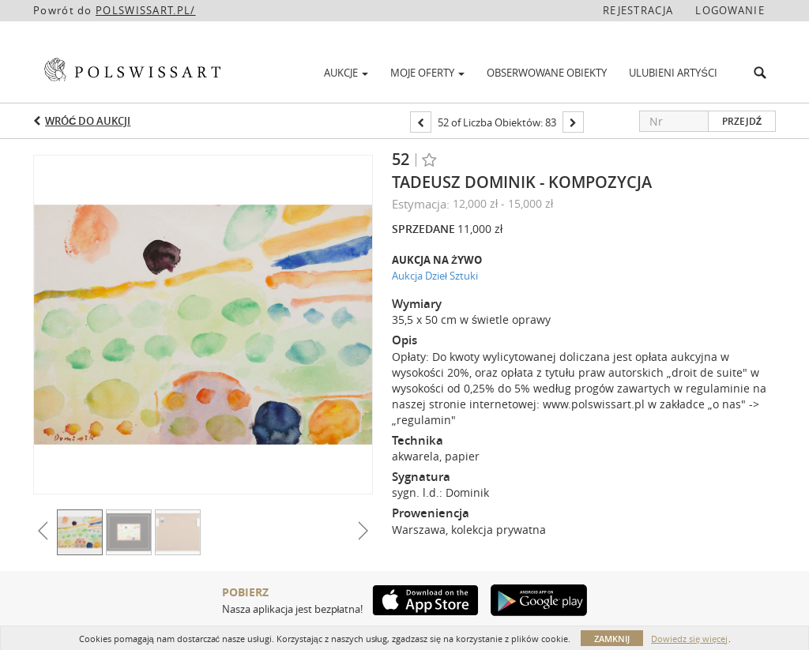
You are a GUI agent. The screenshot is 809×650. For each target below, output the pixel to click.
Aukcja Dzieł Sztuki (435, 276)
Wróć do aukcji (87, 121)
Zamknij (612, 638)
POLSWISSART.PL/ (146, 10)
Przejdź (742, 121)
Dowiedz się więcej (689, 638)
